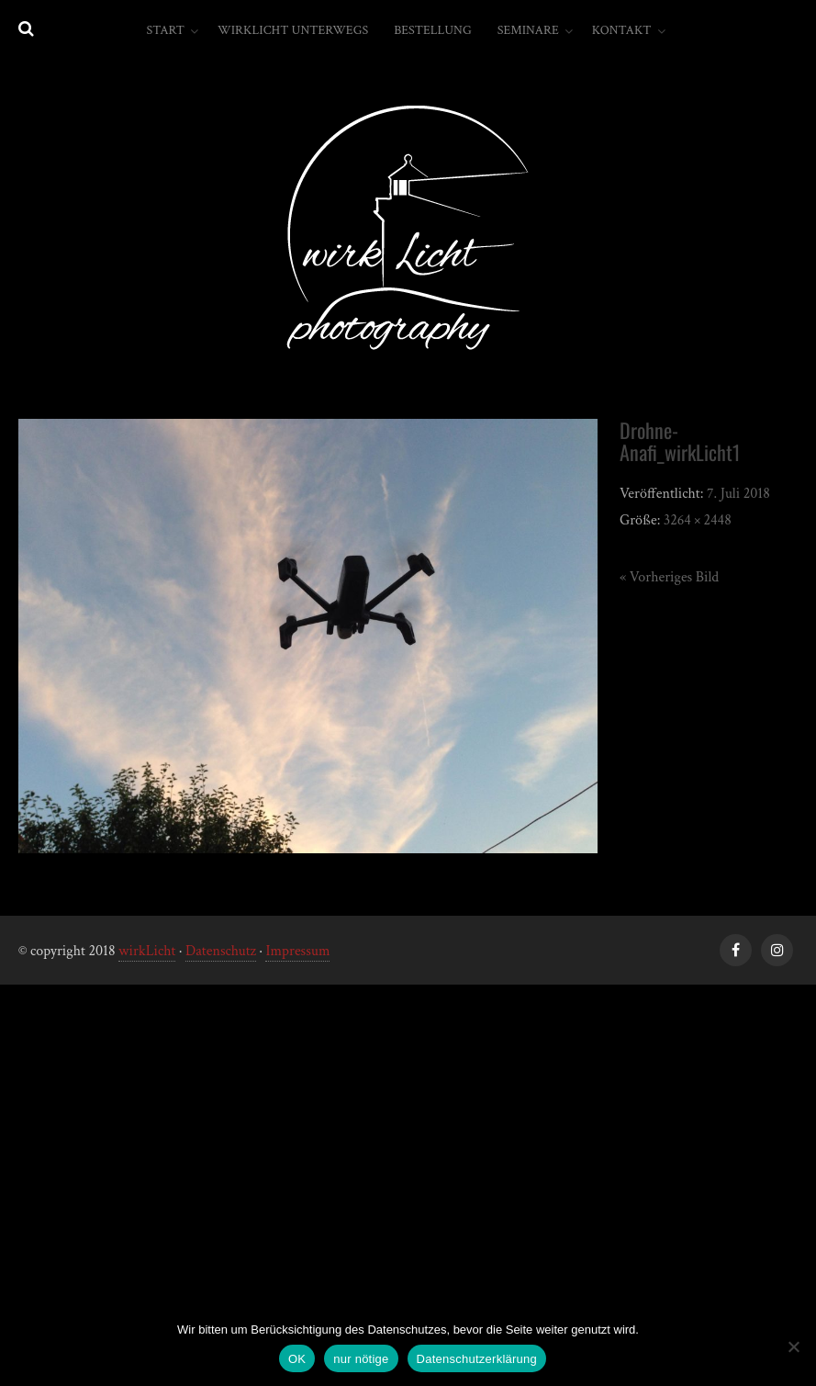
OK (297, 1359)
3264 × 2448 (698, 520)
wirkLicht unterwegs (293, 30)
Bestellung (433, 30)
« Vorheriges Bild (669, 577)
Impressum (297, 951)
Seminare (528, 30)
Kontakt (622, 30)
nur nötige (360, 1359)
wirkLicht (146, 951)
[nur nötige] (793, 1346)
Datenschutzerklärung (477, 1359)
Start (165, 30)
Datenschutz (220, 951)
